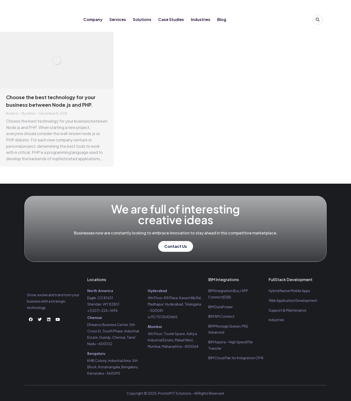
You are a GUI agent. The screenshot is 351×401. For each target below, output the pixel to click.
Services (117, 19)
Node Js (12, 113)
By (29, 113)
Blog (221, 19)
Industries (200, 19)
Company (93, 19)
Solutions (142, 19)
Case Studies (171, 19)
